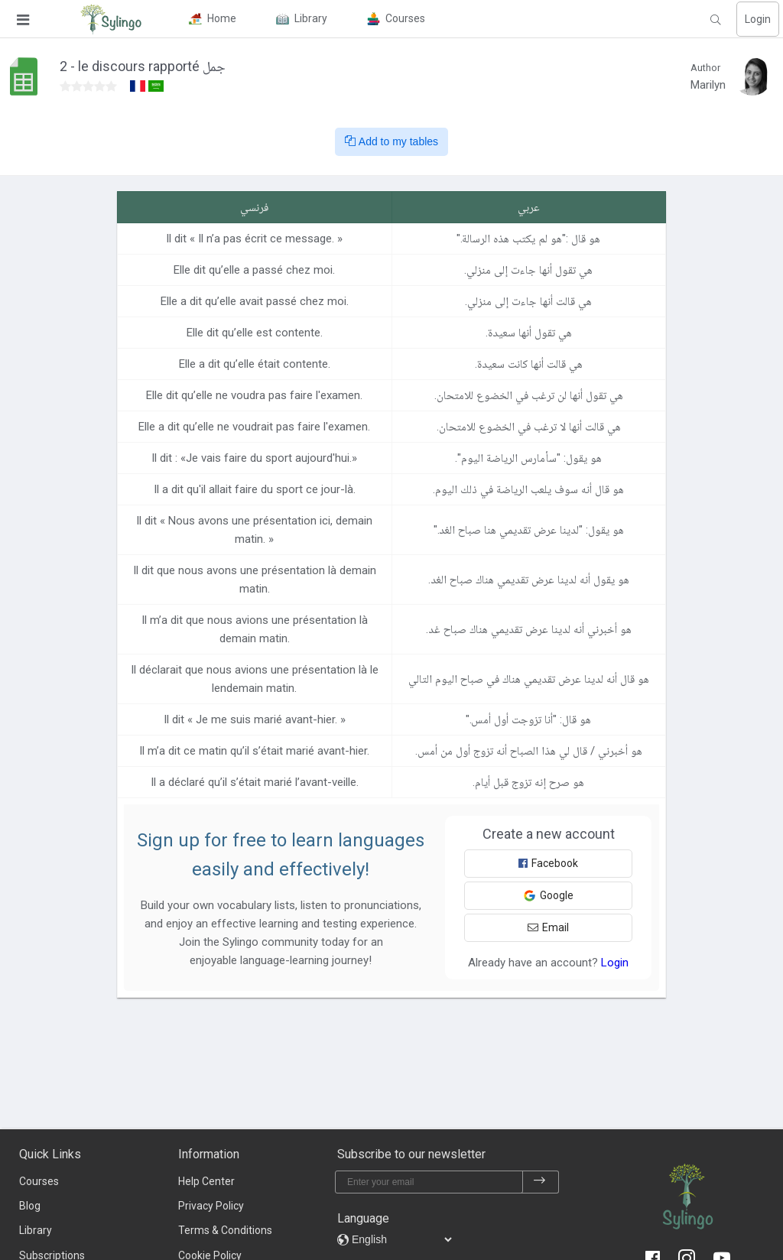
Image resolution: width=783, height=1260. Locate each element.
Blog (30, 1206)
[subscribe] (540, 1182)
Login (758, 19)
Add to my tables (391, 141)
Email (548, 927)
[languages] (401, 1239)
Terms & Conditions (225, 1230)
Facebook (548, 863)
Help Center (206, 1181)
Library (35, 1230)
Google (548, 895)
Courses (39, 1181)
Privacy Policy (211, 1206)
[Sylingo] (110, 19)
